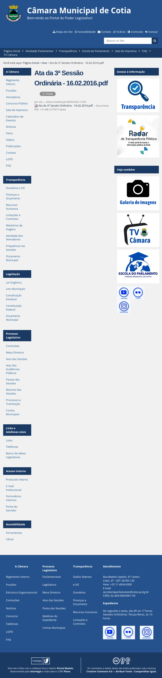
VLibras (121, 32)
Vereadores (13, 97)
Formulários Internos (13, 498)
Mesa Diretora (15, 352)
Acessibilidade (87, 32)
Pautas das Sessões (13, 381)
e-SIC (76, 584)
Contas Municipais (12, 412)
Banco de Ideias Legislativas (16, 455)
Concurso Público (17, 103)
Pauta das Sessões (53, 608)
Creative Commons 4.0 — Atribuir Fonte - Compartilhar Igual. (121, 671)
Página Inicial (12, 51)
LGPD (9, 159)
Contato (106, 32)
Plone (67, 671)
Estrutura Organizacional (21, 592)
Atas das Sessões (16, 359)
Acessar (153, 32)
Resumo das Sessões (13, 391)
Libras (10, 539)
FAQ (144, 51)
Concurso (12, 616)
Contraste (137, 32)
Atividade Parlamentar (40, 51)
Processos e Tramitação (13, 402)
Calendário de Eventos (14, 118)
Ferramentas (14, 533)
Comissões (12, 346)
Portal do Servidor (11, 508)
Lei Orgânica (14, 282)
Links (9, 440)
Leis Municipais (15, 289)
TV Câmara (10, 55)
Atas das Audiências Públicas (13, 369)
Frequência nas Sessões (15, 248)
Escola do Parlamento (95, 51)
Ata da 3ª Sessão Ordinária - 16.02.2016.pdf (63, 105)
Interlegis (35, 671)
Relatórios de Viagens (14, 227)
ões (11, 584)
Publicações (13, 146)
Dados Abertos (82, 577)
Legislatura (49, 584)
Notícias (11, 127)
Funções (11, 90)
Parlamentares (51, 577)
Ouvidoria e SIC (15, 188)
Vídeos (10, 140)
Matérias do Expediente (49, 618)
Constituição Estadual (14, 297)
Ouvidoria (79, 592)
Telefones (12, 447)
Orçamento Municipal (13, 258)
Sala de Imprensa (126, 51)
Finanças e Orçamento (13, 196)
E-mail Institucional (13, 488)
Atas (44, 63)
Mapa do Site (64, 32)
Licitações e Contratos (13, 217)
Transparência (68, 51)
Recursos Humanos (12, 207)
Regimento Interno (12, 82)
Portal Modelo (65, 668)
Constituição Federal (14, 307)
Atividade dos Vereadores (14, 237)
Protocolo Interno (17, 479)
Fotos (9, 133)
